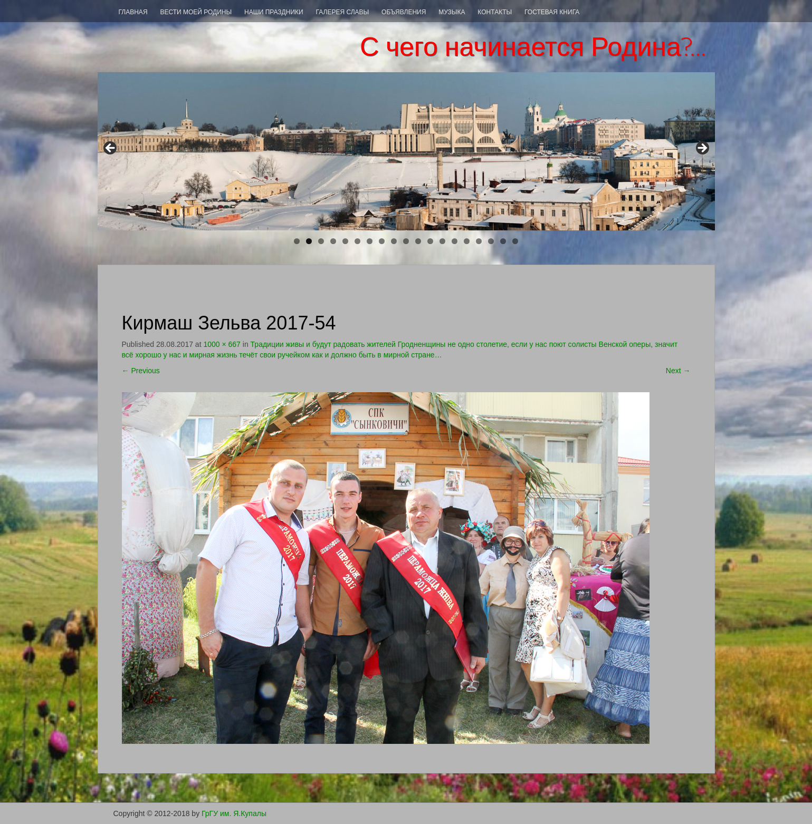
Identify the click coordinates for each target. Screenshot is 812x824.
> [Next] (702, 149)
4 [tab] (333, 241)
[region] (406, 151)
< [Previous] (111, 149)
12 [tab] (430, 241)
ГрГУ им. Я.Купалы (234, 813)
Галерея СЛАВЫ (342, 12)
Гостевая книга (551, 12)
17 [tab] (491, 241)
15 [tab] (467, 241)
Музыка (451, 12)
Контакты (494, 12)
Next (678, 370)
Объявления (403, 12)
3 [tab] (321, 241)
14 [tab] (455, 241)
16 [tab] (479, 241)
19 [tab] (515, 241)
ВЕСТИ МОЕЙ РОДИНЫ (196, 12)
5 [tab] (345, 241)
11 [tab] (418, 241)
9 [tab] (394, 241)
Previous (141, 370)
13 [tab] (443, 241)
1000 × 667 (221, 344)
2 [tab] (309, 241)
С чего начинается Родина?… (533, 47)
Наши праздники (273, 12)
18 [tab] (503, 241)
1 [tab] (297, 241)
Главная (133, 12)
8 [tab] (382, 241)
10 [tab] (406, 241)
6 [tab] (357, 241)
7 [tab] (369, 241)
